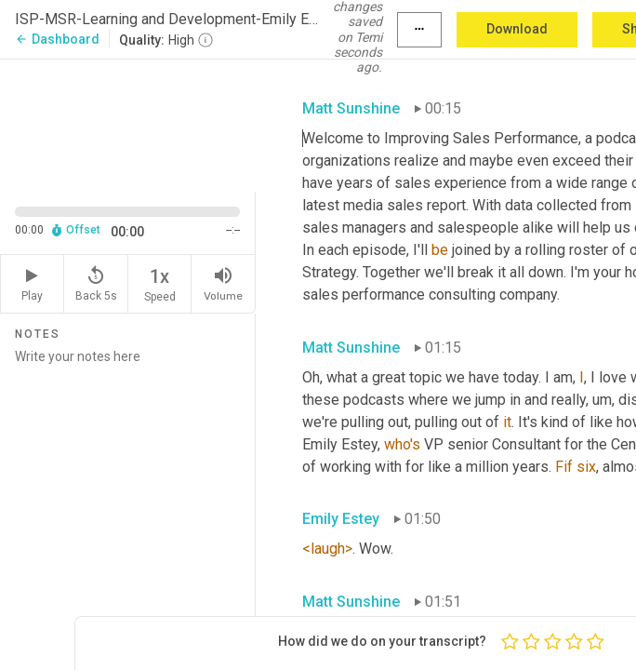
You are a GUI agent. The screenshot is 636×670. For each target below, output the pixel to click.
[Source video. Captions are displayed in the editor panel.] (128, 124)
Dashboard (57, 39)
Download (517, 28)
